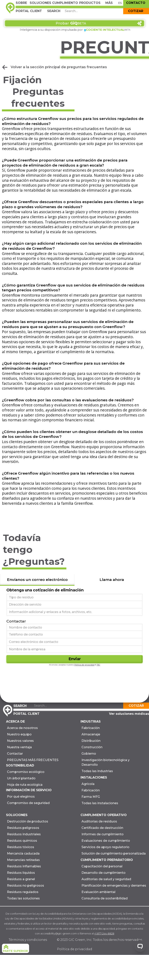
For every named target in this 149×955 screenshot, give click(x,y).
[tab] (37, 580)
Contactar (16, 621)
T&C (98, 665)
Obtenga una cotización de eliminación (45, 590)
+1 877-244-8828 (104, 933)
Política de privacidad (84, 665)
